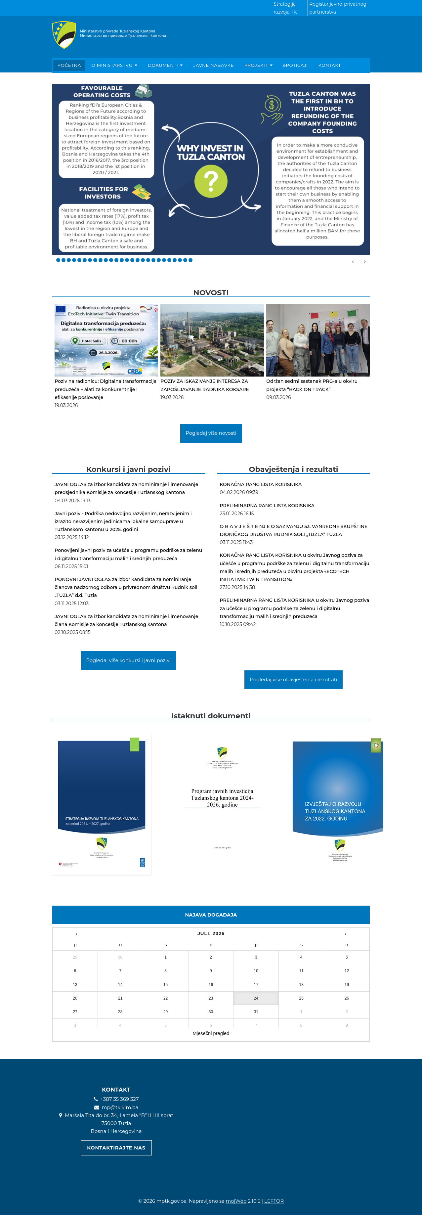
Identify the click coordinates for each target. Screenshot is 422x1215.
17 (143, 260)
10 (106, 260)
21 (164, 260)
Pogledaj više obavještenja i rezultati (293, 680)
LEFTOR (274, 1201)
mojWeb (236, 1201)
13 (122, 260)
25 (185, 260)
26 (190, 260)
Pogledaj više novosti (211, 433)
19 (153, 260)
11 (111, 260)
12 (116, 260)
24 (180, 260)
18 (148, 260)
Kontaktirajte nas (116, 1148)
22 (169, 260)
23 (175, 260)
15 (132, 260)
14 (127, 260)
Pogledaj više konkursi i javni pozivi (128, 660)
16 (138, 260)
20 (159, 260)
